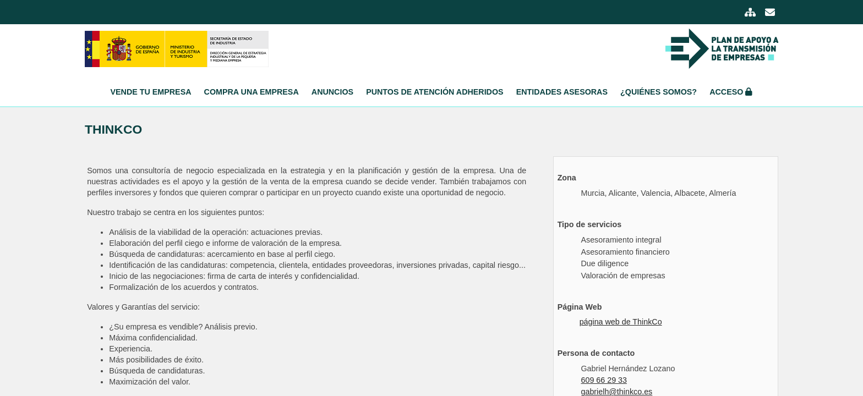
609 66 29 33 (603, 380)
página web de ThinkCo (621, 321)
